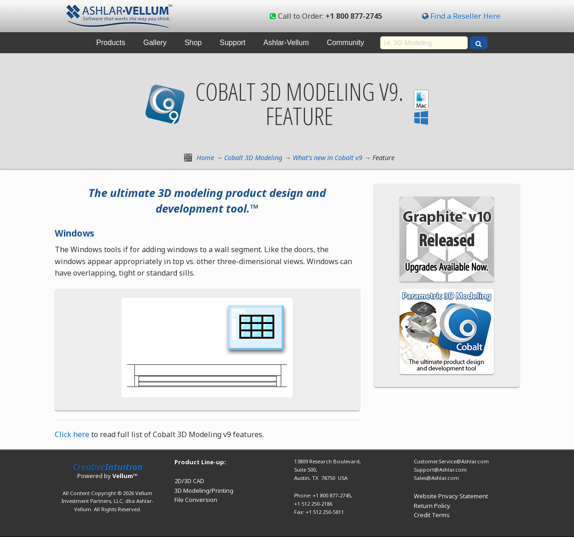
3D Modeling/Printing (203, 490)
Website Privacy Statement (451, 496)
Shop (193, 42)
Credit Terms (432, 515)
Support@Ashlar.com (440, 469)
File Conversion (195, 500)
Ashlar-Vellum (286, 42)
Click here (72, 434)
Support (232, 42)
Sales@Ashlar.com (436, 477)
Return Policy (432, 506)
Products (110, 42)
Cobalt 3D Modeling (253, 157)
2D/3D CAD (189, 481)
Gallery (155, 42)
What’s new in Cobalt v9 (327, 157)
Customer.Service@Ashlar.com (451, 461)
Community (345, 42)
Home (205, 157)
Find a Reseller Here (465, 16)
